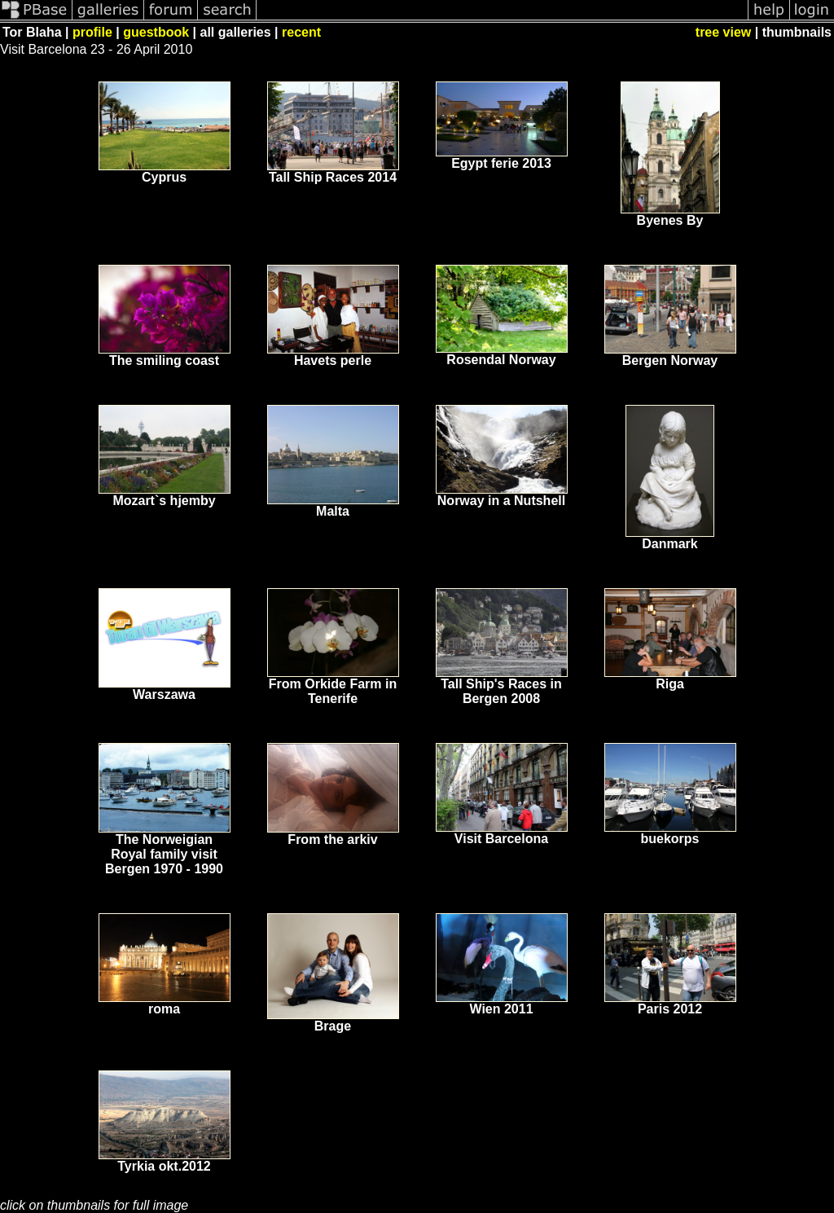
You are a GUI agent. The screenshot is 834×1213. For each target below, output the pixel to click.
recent (301, 32)
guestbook (156, 32)
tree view (723, 32)
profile (92, 32)
